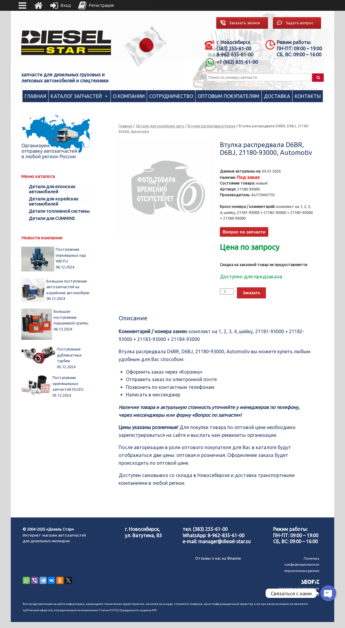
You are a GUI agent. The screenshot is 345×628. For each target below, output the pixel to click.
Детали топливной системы (59, 211)
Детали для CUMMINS (52, 218)
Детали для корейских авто (160, 126)
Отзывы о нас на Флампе (218, 558)
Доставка (277, 96)
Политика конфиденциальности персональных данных (301, 565)
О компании (129, 96)
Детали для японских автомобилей (52, 189)
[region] (145, 46)
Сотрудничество (171, 96)
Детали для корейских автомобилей (53, 201)
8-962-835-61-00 (226, 535)
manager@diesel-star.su (224, 541)
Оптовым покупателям (228, 96)
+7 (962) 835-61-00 (237, 62)
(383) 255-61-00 (210, 529)
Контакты (308, 96)
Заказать (251, 293)
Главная (35, 96)
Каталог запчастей (76, 96)
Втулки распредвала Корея (211, 126)
